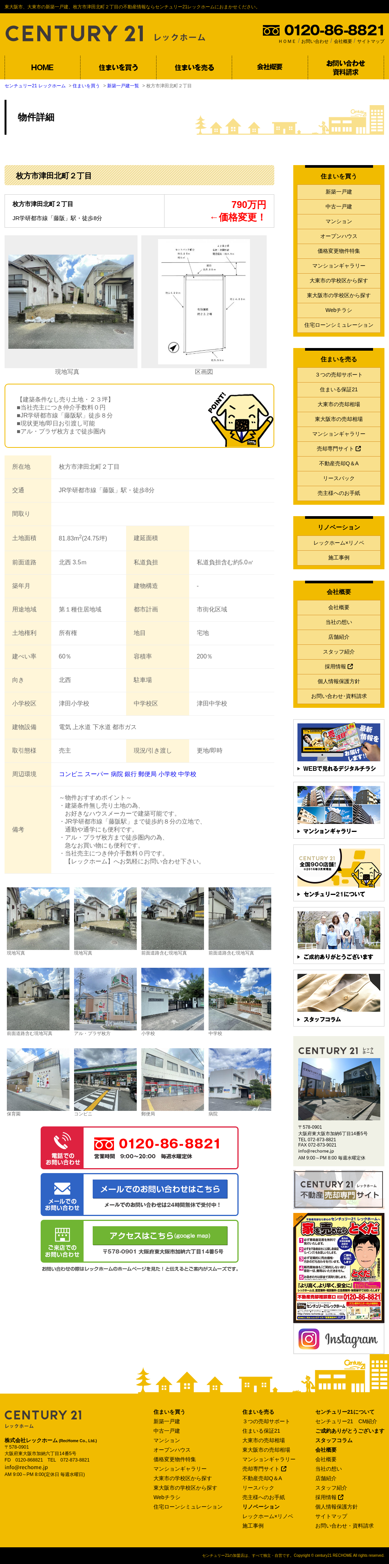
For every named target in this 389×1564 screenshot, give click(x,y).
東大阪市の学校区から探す (339, 295)
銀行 (131, 774)
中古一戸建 (339, 206)
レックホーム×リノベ (338, 543)
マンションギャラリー (338, 266)
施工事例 (338, 557)
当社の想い (339, 622)
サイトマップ (370, 41)
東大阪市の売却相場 (339, 419)
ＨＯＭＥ (287, 41)
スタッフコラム (334, 1440)
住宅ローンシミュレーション (338, 325)
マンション (339, 221)
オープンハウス (338, 236)
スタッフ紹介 (339, 652)
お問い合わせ (315, 41)
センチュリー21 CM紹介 (346, 1421)
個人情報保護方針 (339, 681)
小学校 (167, 774)
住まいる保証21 (339, 389)
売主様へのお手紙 (339, 493)
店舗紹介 (338, 637)
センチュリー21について (345, 1412)
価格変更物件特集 (339, 251)
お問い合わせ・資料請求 (344, 1526)
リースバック (339, 478)
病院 (117, 774)
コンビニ (71, 774)
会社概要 (343, 41)
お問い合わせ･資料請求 (339, 696)
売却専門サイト (339, 449)
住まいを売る (258, 1412)
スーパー (97, 774)
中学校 (187, 774)
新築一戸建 (339, 192)
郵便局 (147, 774)
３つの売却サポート (339, 375)
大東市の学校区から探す (339, 280)
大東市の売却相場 (339, 404)
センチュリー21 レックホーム (35, 85)
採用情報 (339, 666)
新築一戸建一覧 (123, 85)
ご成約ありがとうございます (349, 1431)
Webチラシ (339, 310)
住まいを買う (86, 85)
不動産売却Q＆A (339, 463)
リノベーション (261, 1507)
